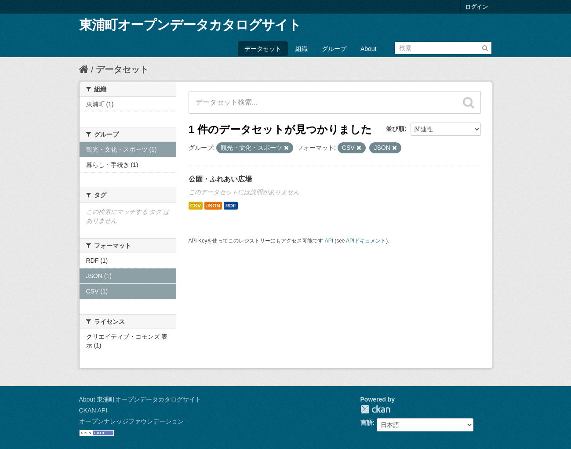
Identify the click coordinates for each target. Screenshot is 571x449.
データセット (262, 48)
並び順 (395, 128)
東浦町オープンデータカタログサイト (190, 25)
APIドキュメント (366, 241)
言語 (366, 422)
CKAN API (93, 410)
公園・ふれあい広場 (220, 179)
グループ (334, 48)
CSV (195, 206)
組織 (301, 48)
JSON (213, 206)
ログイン (476, 7)
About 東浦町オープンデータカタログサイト (140, 399)
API (329, 241)
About (368, 48)
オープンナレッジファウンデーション (131, 421)
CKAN (375, 409)
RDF (230, 206)
